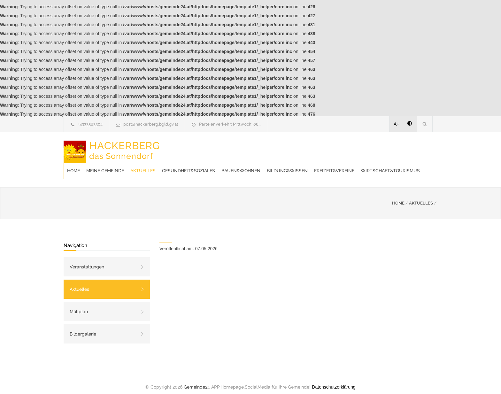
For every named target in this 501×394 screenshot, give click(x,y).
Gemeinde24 (197, 380)
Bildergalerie (83, 327)
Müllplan (79, 305)
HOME (398, 196)
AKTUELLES (421, 196)
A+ (396, 124)
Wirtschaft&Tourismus (245, 164)
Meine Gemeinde (207, 148)
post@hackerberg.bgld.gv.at (150, 124)
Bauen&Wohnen (343, 148)
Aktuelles (245, 148)
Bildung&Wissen (389, 148)
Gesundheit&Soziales (290, 148)
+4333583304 (90, 124)
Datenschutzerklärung (333, 380)
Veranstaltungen (87, 260)
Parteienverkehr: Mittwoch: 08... (230, 124)
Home (175, 148)
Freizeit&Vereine (189, 164)
